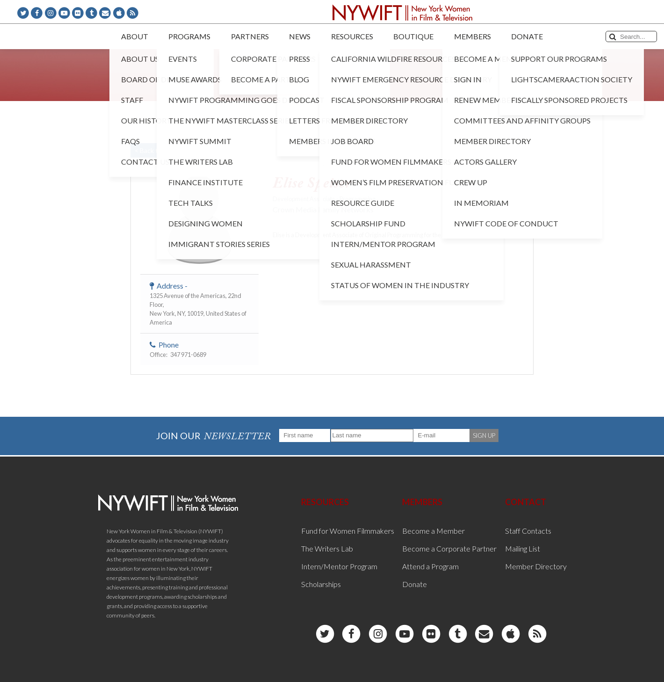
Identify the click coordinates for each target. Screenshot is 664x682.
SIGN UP (484, 435)
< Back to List (154, 150)
